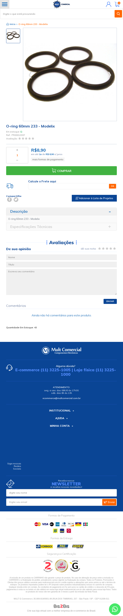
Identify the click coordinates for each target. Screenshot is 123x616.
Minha (107, 4)
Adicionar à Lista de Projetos (94, 198)
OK (112, 186)
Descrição (19, 211)
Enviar (110, 301)
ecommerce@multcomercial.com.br (62, 398)
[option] (13, 36)
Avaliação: (12, 138)
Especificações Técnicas (31, 226)
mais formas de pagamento (47, 159)
